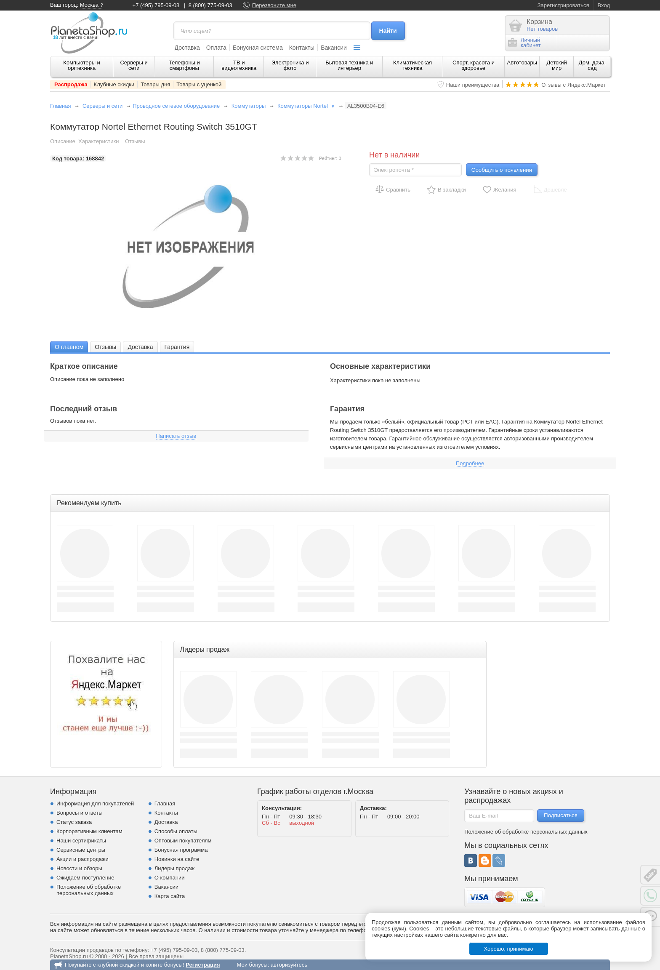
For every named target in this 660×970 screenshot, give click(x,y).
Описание (62, 141)
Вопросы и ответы (79, 813)
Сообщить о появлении (501, 170)
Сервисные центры (80, 850)
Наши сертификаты (81, 840)
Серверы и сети (133, 65)
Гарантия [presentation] (177, 347)
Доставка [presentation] (140, 347)
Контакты (301, 47)
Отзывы (135, 141)
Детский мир (557, 65)
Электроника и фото (290, 65)
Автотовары (522, 62)
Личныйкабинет (524, 42)
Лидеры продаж (174, 868)
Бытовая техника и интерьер (349, 65)
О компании (169, 877)
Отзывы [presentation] (105, 347)
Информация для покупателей (95, 803)
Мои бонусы (252, 965)
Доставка (187, 47)
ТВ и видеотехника (238, 65)
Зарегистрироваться (563, 5)
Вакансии (334, 47)
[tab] (69, 346)
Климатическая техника (412, 65)
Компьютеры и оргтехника (81, 65)
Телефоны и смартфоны (184, 65)
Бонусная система (258, 47)
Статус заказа (74, 822)
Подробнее (470, 463)
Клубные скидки (114, 84)
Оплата (216, 47)
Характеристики (98, 141)
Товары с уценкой (198, 84)
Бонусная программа (181, 850)
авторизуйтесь (289, 965)
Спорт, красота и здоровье (473, 65)
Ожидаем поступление (85, 877)
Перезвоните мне (274, 5)
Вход (604, 5)
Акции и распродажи (82, 859)
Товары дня (155, 84)
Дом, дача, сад (592, 65)
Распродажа (71, 84)
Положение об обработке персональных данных (88, 890)
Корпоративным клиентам (89, 831)
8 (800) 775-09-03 (210, 5)
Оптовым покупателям (183, 840)
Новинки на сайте (177, 859)
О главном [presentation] (69, 347)
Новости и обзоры (79, 868)
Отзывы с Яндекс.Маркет (573, 85)
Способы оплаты (175, 831)
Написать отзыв (176, 436)
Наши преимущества (473, 85)
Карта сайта (169, 896)
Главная (60, 106)
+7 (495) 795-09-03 (156, 5)
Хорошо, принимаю (508, 949)
